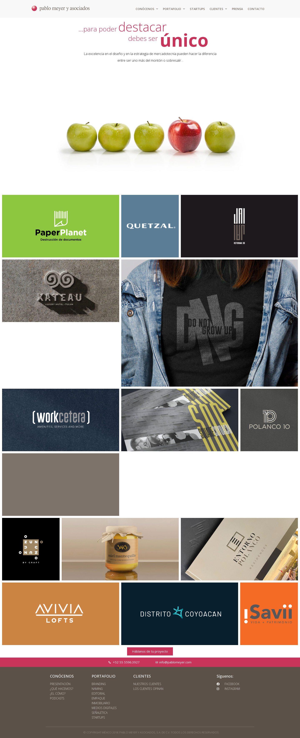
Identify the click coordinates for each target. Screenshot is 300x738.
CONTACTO (256, 9)
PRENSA (237, 9)
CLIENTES (218, 9)
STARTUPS (197, 9)
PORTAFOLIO (174, 9)
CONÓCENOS (147, 9)
